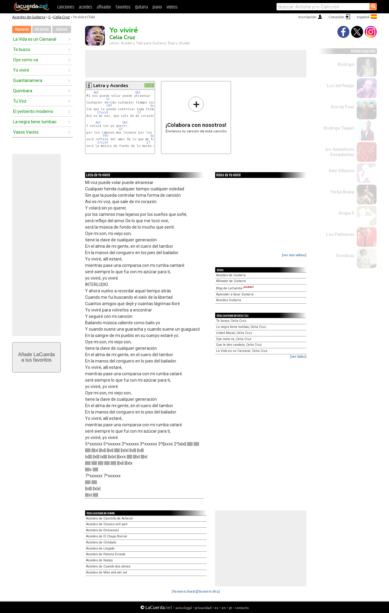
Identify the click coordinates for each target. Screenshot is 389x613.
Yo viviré (21, 70)
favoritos (122, 7)
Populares (22, 29)
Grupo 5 (346, 213)
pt (230, 608)
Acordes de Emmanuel (102, 530)
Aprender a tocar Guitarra (234, 294)
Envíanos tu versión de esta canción (196, 115)
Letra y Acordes (110, 86)
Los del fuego (340, 85)
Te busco (21, 49)
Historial (61, 29)
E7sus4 (102, 112)
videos (172, 7)
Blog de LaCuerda (235, 288)
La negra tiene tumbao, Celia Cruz (241, 327)
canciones (65, 7)
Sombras (345, 255)
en (224, 608)
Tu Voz (19, 101)
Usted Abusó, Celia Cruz (234, 333)
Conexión (336, 17)
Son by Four (342, 106)
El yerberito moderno (33, 111)
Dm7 (137, 92)
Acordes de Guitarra (28, 17)
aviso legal (183, 608)
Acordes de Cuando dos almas (108, 566)
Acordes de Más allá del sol (106, 572)
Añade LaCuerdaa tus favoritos (36, 357)
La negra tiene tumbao (35, 121)
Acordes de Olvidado (101, 542)
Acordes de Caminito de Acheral (109, 518)
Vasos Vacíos (26, 132)
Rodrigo (346, 64)
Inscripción (307, 17)
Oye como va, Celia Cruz (233, 339)
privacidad (203, 608)
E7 (139, 112)
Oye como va (25, 59)
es (217, 608)
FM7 (109, 106)
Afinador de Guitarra (231, 281)
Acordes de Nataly (99, 560)
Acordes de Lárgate (100, 548)
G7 (108, 99)
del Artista (42, 29)
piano (157, 7)
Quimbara (22, 90)
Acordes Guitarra (228, 300)
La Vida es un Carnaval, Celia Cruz (241, 351)
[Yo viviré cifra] (208, 591)
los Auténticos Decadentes (339, 152)
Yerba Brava (342, 191)
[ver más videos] (294, 255)
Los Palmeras (340, 234)
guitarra (141, 7)
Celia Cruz (61, 17)
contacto (242, 608)
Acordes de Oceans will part (106, 524)
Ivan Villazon (341, 170)
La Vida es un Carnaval (34, 39)
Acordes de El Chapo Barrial (106, 536)
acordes (85, 7)
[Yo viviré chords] (184, 591)
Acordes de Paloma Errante (106, 554)
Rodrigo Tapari (339, 128)
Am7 (96, 92)
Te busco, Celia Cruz (231, 321)
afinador (104, 7)
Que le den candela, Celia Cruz (239, 345)
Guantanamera (27, 80)
